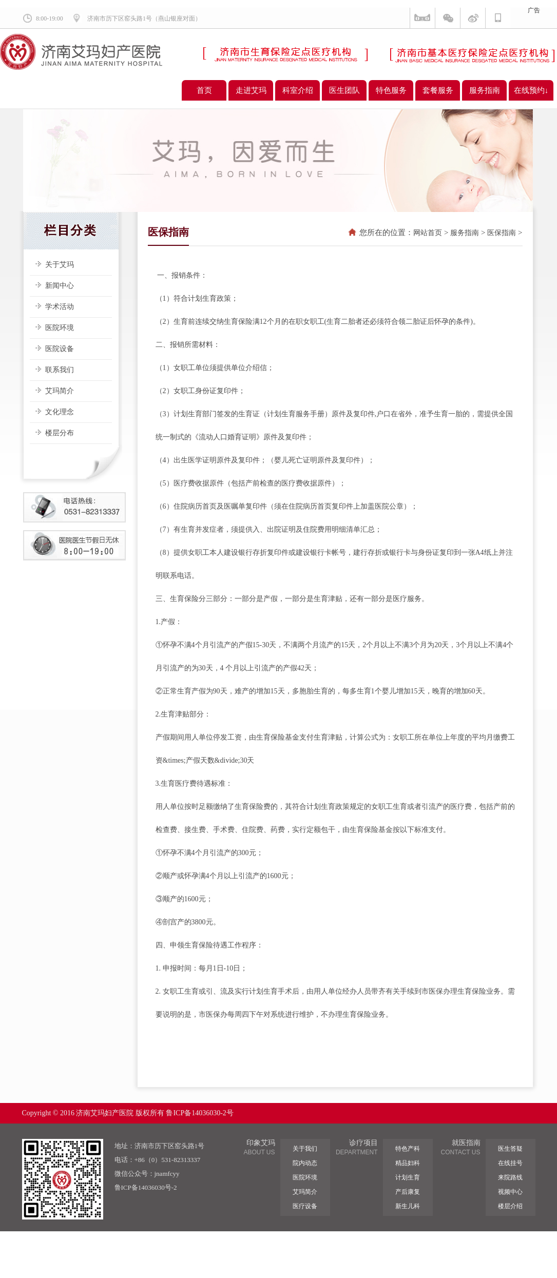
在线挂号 (510, 1163)
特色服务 (391, 90)
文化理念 (59, 412)
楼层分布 (59, 433)
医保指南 (501, 233)
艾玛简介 (59, 391)
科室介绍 (297, 90)
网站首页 (427, 233)
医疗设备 (305, 1206)
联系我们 (59, 370)
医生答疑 (510, 1148)
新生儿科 (407, 1206)
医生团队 (344, 90)
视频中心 (510, 1191)
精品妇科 (407, 1163)
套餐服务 (437, 90)
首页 (204, 90)
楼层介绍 (510, 1206)
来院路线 (510, 1177)
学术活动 (59, 307)
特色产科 (407, 1148)
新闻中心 (59, 285)
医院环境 (59, 328)
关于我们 (305, 1148)
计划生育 (407, 1177)
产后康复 (407, 1191)
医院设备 (59, 349)
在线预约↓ (531, 90)
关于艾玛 (59, 264)
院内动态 (305, 1163)
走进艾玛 (251, 90)
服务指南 (484, 90)
